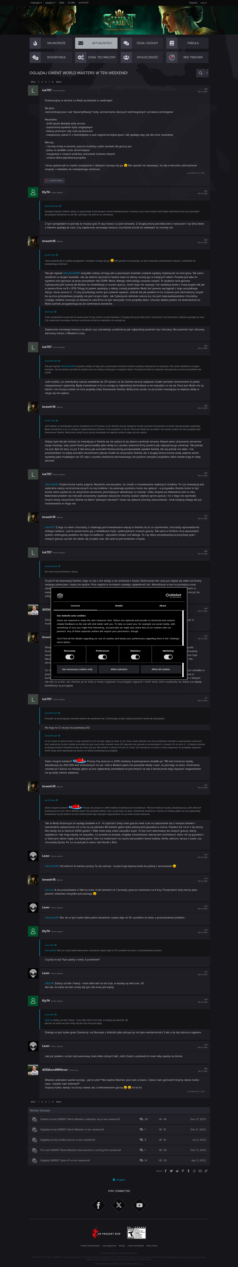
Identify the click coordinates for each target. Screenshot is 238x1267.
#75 (201, 907)
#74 (201, 879)
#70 (201, 637)
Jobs (61, 2)
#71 (201, 699)
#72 (201, 786)
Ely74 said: (50, 312)
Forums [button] (35, 3)
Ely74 (47, 192)
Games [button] (49, 3)
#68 (201, 552)
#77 (201, 973)
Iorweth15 (50, 241)
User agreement (109, 1246)
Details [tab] (119, 605)
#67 (201, 517)
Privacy (122, 1246)
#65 (201, 407)
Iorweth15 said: (52, 361)
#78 (201, 1000)
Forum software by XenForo (119, 1264)
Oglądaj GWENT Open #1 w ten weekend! (66, 1160)
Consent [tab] (75, 605)
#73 (201, 856)
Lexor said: (50, 945)
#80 (201, 1070)
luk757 (48, 90)
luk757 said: (51, 255)
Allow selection (119, 669)
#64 (201, 347)
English (119, 1179)
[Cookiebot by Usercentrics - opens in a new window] (168, 595)
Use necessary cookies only (77, 669)
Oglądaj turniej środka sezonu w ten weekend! (69, 1139)
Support (84, 2)
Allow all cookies (161, 669)
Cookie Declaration (136, 1246)
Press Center (151, 1246)
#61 (201, 90)
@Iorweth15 (53, 484)
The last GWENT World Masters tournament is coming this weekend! (82, 1150)
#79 (201, 1046)
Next (58, 82)
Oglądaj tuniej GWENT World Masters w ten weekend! (73, 1129)
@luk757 (51, 527)
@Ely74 (50, 983)
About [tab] (162, 605)
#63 (201, 241)
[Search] (200, 73)
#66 (201, 474)
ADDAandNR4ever (56, 1070)
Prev (33, 82)
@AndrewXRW (73, 273)
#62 (201, 192)
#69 (201, 609)
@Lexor (50, 890)
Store (71, 2)
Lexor (47, 856)
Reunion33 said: (53, 206)
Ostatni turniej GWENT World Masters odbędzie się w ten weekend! (81, 1119)
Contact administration (90, 1246)
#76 (201, 931)
